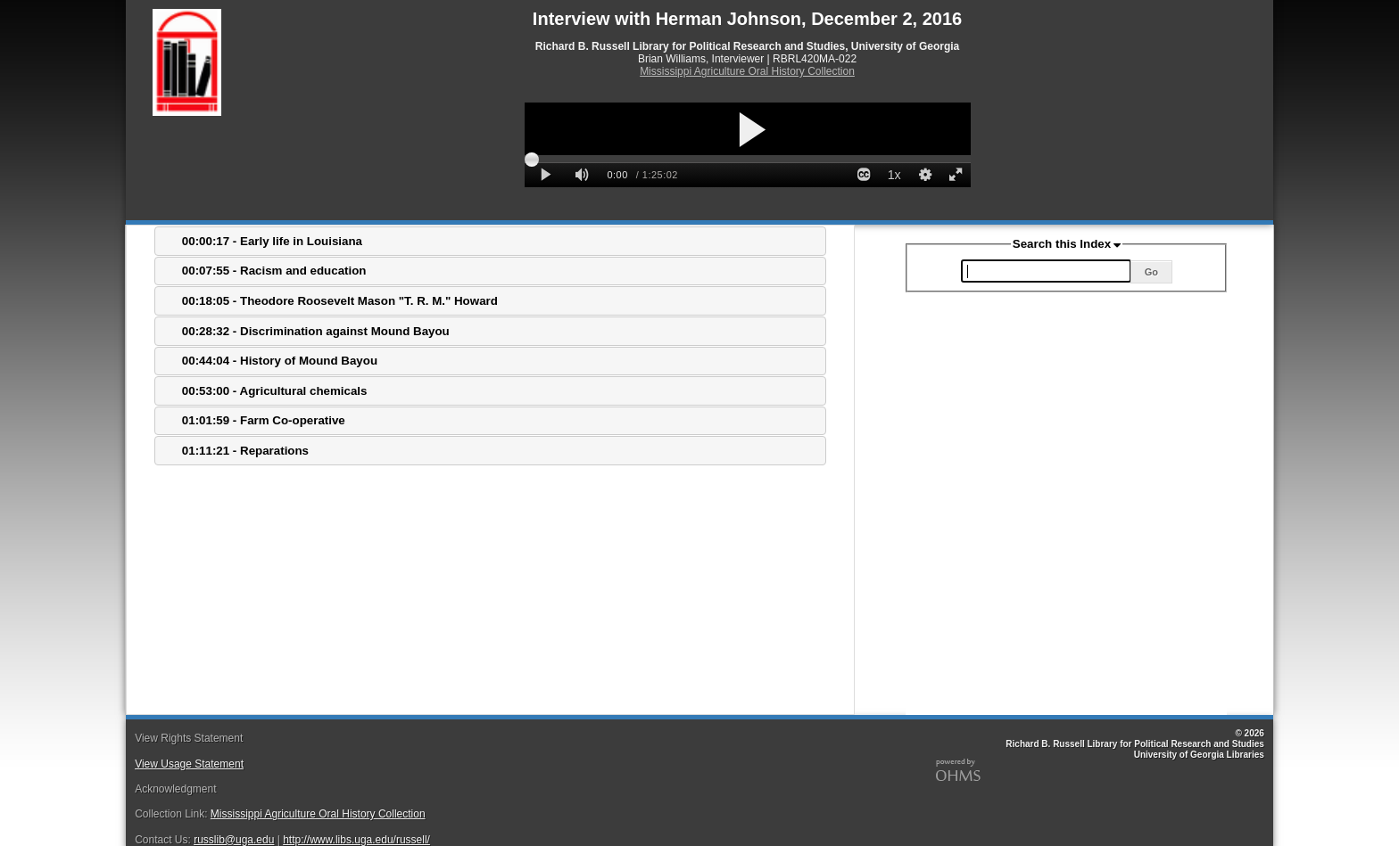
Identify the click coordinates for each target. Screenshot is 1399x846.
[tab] (490, 241)
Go (1151, 272)
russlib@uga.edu (234, 840)
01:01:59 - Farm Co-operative (263, 420)
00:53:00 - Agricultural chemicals (275, 391)
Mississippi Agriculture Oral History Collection (747, 71)
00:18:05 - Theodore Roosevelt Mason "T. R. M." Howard (340, 301)
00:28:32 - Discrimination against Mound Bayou (316, 331)
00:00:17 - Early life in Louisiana (272, 241)
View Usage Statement (189, 764)
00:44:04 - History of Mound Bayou (279, 360)
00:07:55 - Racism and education (274, 270)
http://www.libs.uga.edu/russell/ (356, 840)
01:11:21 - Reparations (245, 450)
